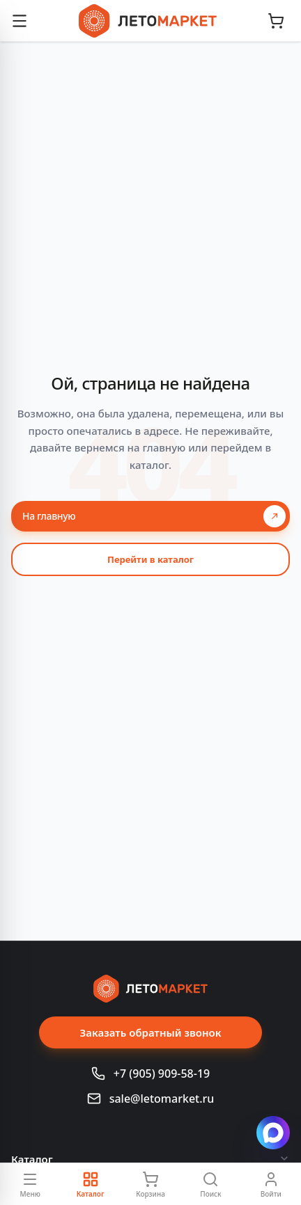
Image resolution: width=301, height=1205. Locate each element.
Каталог (150, 1159)
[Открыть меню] (19, 21)
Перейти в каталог (150, 559)
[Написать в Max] (273, 1132)
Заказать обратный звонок (151, 1032)
